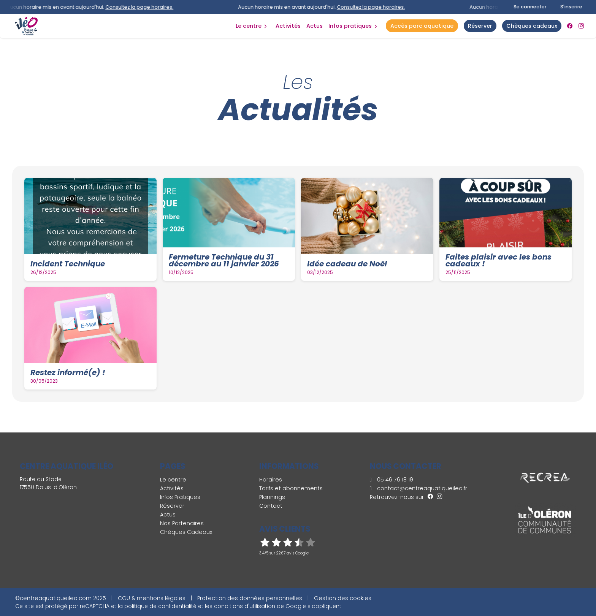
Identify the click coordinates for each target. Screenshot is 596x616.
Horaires (270, 479)
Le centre (249, 26)
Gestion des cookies (342, 598)
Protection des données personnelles (249, 598)
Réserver (172, 506)
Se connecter (530, 6)
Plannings (272, 497)
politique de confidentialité (160, 606)
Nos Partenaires (182, 523)
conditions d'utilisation (244, 606)
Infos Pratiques (350, 26)
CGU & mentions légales (151, 598)
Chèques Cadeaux (186, 532)
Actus (314, 26)
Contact (270, 506)
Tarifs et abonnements (291, 488)
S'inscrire (571, 6)
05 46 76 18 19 (391, 479)
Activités (288, 26)
